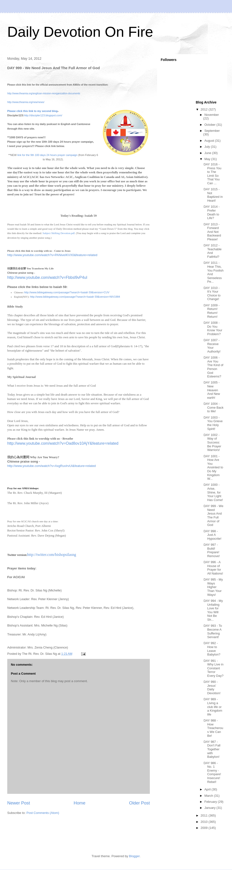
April (208, 789)
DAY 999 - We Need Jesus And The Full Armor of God (213, 515)
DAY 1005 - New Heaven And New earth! (211, 390)
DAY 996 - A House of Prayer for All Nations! (213, 567)
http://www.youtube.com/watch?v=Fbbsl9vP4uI (47, 277)
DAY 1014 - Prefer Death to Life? (211, 212)
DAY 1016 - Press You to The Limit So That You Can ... (212, 173)
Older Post (139, 803)
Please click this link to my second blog (32, 111)
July (207, 146)
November (211, 115)
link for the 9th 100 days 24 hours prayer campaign (47, 155)
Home (80, 803)
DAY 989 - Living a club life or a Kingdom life (212, 706)
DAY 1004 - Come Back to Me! (213, 407)
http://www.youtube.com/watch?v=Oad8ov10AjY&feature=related (62, 443)
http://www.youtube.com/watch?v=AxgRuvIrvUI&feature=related (51, 466)
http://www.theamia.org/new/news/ (25, 102)
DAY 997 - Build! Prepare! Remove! (211, 550)
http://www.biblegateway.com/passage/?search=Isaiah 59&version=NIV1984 (75, 296)
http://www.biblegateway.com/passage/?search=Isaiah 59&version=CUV (66, 292)
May (207, 159)
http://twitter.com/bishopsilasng (51, 555)
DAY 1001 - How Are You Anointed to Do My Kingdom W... (213, 467)
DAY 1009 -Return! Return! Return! (211, 310)
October (210, 124)
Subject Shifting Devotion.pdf (59, 233)
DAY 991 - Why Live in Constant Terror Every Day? (213, 668)
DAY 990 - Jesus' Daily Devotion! (211, 687)
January (210, 808)
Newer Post (18, 803)
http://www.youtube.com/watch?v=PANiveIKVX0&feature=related (52, 255)
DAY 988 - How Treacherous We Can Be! (213, 728)
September (212, 131)
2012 (205, 109)
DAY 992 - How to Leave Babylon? (211, 648)
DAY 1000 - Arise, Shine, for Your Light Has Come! (213, 492)
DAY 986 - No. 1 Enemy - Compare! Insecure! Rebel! (212, 772)
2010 (205, 822)
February (211, 802)
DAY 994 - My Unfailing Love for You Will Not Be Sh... (213, 610)
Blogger (134, 856)
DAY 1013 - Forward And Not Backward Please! (212, 231)
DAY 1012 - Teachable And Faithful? (212, 250)
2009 (205, 828)
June (208, 153)
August (209, 140)
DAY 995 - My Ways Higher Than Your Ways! (213, 587)
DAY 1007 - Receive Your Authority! (211, 345)
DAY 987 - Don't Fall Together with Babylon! (211, 749)
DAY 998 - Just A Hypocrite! (212, 534)
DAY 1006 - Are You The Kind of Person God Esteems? (213, 367)
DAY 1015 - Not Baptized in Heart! (213, 194)
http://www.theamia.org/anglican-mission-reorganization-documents (43, 93)
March (209, 795)
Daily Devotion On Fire (80, 32)
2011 (205, 815)
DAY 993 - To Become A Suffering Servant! (212, 631)
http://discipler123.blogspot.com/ (43, 115)
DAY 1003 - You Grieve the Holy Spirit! (213, 423)
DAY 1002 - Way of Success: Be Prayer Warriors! (212, 442)
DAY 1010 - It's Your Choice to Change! (211, 293)
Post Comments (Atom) (43, 813)
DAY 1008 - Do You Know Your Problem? (212, 328)
